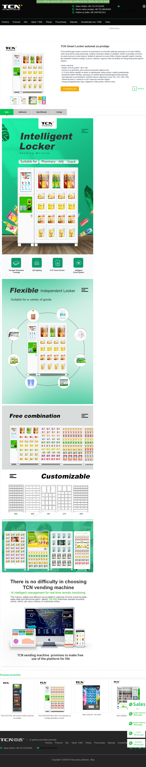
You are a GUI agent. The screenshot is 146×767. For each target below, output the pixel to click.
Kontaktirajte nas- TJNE (91, 22)
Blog (92, 760)
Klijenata (73, 22)
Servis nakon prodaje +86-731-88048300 (93, 9)
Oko (25, 22)
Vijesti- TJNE (36, 22)
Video (107, 22)
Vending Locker (102, 32)
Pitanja (49, 22)
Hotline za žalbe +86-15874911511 (91, 12)
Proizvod (16, 22)
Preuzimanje (60, 22)
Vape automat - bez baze (91, 715)
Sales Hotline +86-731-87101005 (90, 6)
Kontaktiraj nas (69, 89)
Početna (5, 22)
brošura (141, 89)
